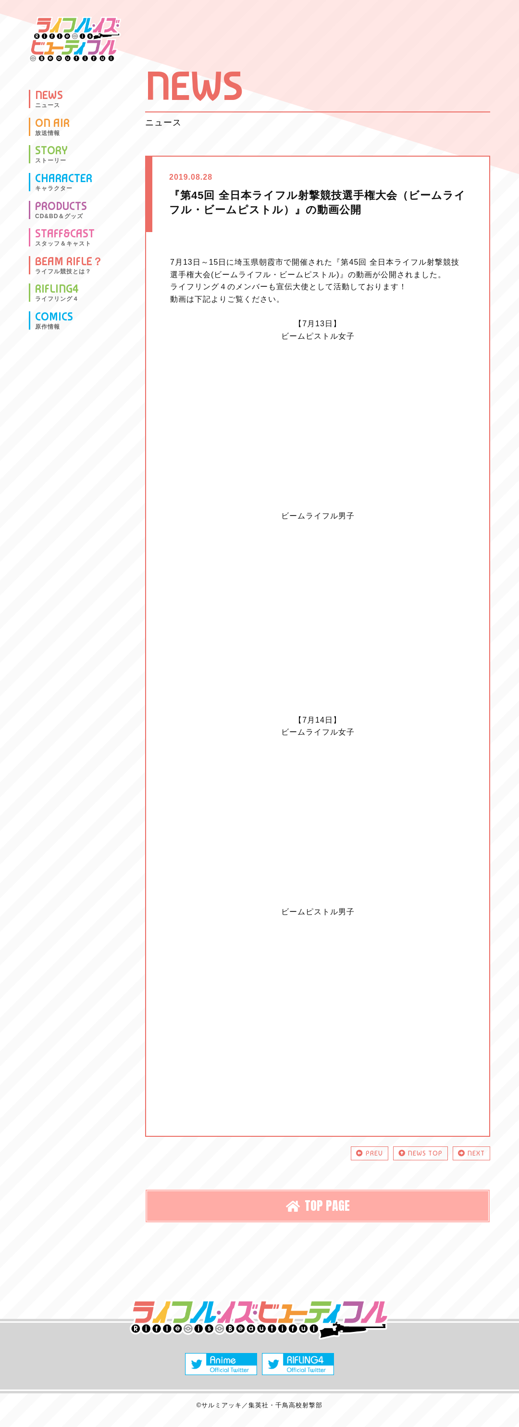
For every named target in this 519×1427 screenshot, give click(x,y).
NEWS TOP (420, 1153)
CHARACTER (63, 182)
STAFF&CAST (65, 237)
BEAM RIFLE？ (69, 265)
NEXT (471, 1153)
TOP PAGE (318, 1205)
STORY (51, 154)
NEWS (49, 99)
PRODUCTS (61, 210)
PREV (369, 1153)
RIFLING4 (57, 292)
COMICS (54, 320)
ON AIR (52, 127)
